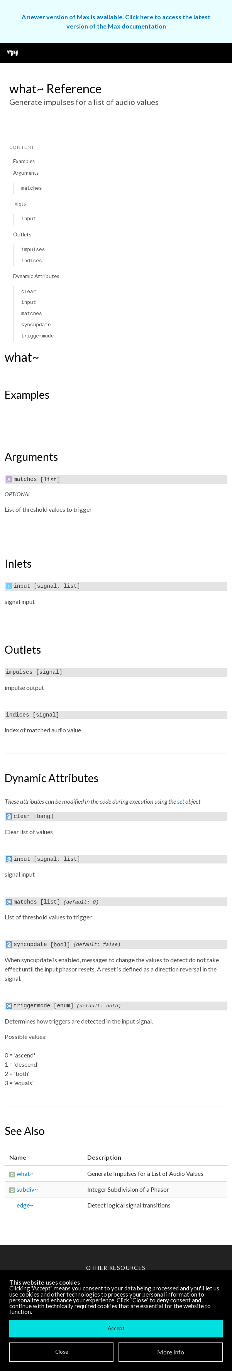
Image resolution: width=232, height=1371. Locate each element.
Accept (116, 1328)
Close (61, 1352)
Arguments (26, 173)
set (180, 801)
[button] (222, 53)
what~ (25, 1173)
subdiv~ (27, 1189)
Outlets (22, 234)
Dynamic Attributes (36, 276)
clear (28, 292)
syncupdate (36, 325)
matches (31, 188)
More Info (170, 1352)
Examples (24, 161)
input (28, 219)
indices (31, 261)
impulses (33, 250)
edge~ (25, 1205)
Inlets (19, 204)
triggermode (37, 336)
